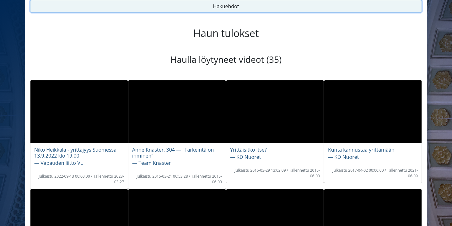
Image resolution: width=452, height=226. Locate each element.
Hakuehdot (226, 6)
